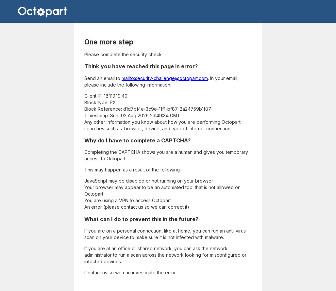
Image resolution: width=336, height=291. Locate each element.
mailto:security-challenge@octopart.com (165, 78)
